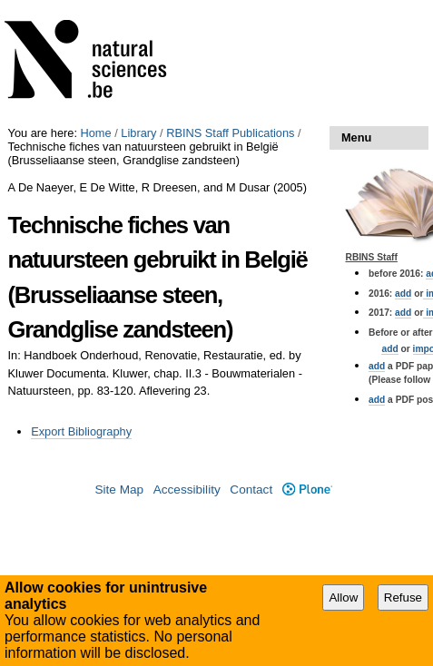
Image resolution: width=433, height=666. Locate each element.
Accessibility (187, 489)
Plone (307, 489)
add (403, 294)
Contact (251, 489)
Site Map (118, 489)
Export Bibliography (81, 431)
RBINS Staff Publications (230, 133)
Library (138, 133)
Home (96, 133)
